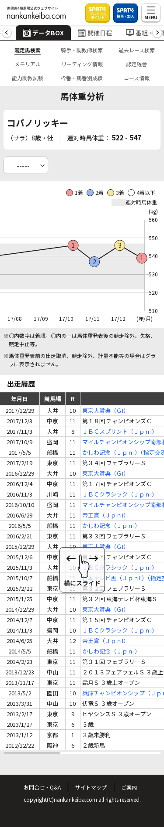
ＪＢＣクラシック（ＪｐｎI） (119, 494)
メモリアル (27, 64)
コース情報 (137, 78)
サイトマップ (91, 787)
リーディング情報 (82, 64)
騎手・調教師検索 (82, 50)
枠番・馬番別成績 (82, 78)
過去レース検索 (137, 50)
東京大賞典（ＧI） (105, 410)
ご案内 (129, 787)
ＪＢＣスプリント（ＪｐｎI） (119, 431)
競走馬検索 (27, 50)
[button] (7, 33)
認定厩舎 (136, 64)
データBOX (43, 32)
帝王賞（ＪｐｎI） (105, 515)
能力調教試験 (27, 78)
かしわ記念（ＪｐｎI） (111, 525)
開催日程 (95, 32)
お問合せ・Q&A (42, 787)
